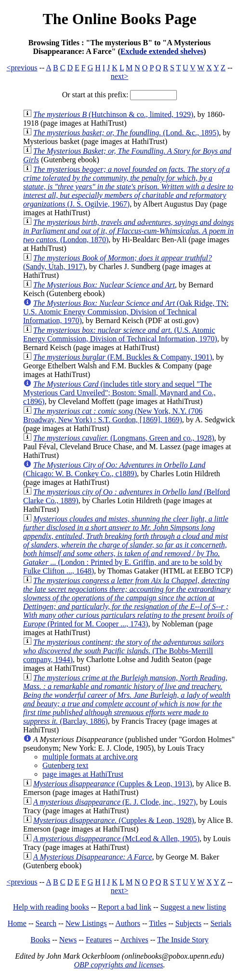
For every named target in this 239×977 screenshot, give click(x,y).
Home (17, 923)
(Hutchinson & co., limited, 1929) (113, 114)
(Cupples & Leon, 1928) (113, 820)
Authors (127, 923)
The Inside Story (183, 940)
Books (40, 940)
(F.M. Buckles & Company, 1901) (122, 357)
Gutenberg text (65, 765)
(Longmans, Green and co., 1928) (123, 438)
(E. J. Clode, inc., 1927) (114, 802)
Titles (157, 923)
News (68, 940)
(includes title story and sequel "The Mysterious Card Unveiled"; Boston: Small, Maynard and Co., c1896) (119, 392)
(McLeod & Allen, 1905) (116, 838)
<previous (21, 68)
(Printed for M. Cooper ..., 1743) (128, 602)
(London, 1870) (128, 231)
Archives (134, 940)
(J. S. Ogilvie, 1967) (128, 186)
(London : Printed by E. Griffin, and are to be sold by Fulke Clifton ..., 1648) (125, 545)
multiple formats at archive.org (90, 757)
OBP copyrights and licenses (118, 965)
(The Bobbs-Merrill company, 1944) (123, 651)
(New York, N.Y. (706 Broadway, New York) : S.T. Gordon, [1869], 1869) (112, 415)
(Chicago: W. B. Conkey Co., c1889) (114, 469)
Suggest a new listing (193, 907)
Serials (221, 923)
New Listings (86, 923)
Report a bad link (124, 907)
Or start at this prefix (94, 95)
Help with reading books (51, 907)
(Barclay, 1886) (126, 699)
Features (99, 940)
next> (120, 76)
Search (46, 923)
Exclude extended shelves (161, 51)
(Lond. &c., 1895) (126, 133)
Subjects (188, 923)
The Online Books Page (119, 18)
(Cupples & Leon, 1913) (112, 784)
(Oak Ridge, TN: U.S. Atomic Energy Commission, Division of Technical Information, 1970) (126, 312)
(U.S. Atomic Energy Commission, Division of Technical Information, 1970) (120, 334)
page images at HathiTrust (82, 774)
